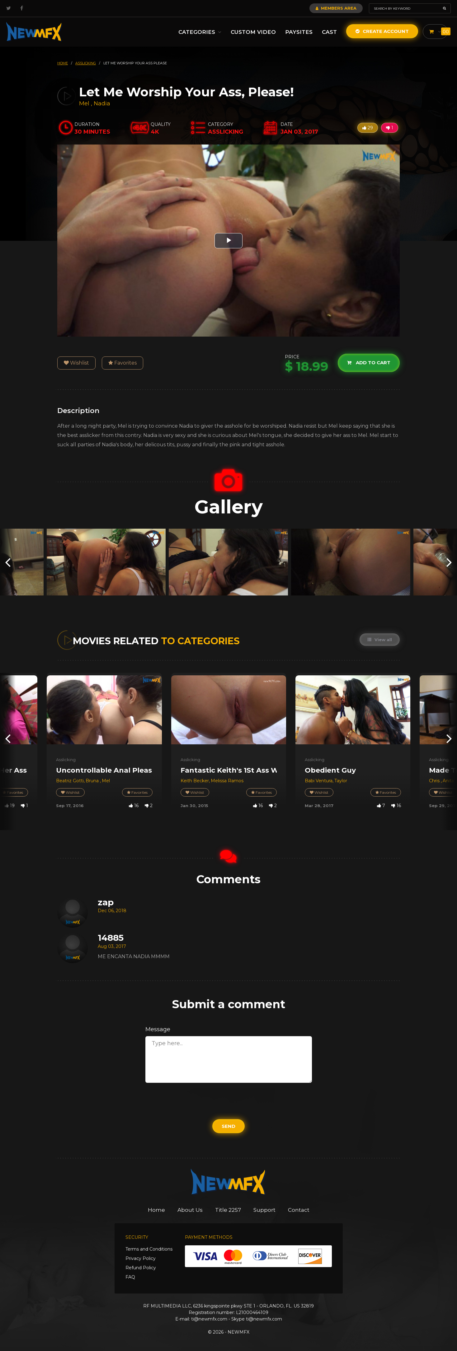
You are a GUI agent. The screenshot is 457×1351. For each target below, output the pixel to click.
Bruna (93, 780)
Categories (199, 32)
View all (379, 639)
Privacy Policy (140, 1258)
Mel (85, 103)
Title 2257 (228, 1210)
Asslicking (66, 759)
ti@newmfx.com (209, 1319)
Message (157, 1029)
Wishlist (76, 363)
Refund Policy (140, 1268)
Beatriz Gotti (70, 780)
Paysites (299, 32)
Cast (329, 32)
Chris (435, 780)
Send (228, 1126)
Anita (448, 780)
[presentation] (8, 562)
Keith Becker (195, 780)
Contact (298, 1210)
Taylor (340, 780)
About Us (190, 1210)
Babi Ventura (318, 780)
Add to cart (368, 363)
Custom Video (253, 32)
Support (264, 1210)
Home (156, 1210)
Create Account (382, 31)
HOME (62, 63)
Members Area (336, 8)
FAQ (130, 1277)
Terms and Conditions (148, 1249)
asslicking (85, 63)
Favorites (122, 363)
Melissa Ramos (227, 780)
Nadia (102, 103)
